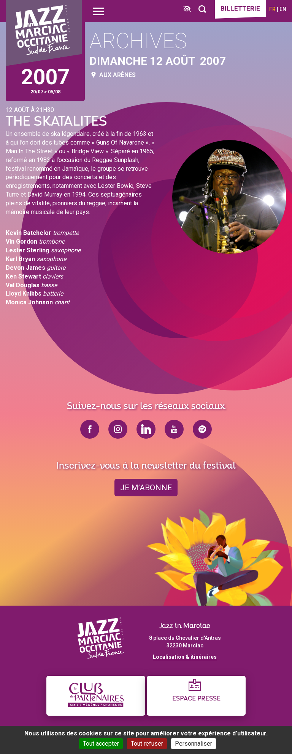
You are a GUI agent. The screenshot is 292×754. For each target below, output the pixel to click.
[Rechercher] (202, 9)
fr (272, 9)
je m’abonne (146, 487)
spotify (202, 429)
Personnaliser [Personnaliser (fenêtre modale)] (193, 743)
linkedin (146, 429)
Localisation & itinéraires (185, 657)
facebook (89, 429)
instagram (117, 429)
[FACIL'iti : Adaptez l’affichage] (187, 9)
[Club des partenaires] (95, 696)
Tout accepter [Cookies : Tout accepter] (101, 743)
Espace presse (196, 699)
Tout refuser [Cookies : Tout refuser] (147, 743)
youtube (174, 429)
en (282, 9)
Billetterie (240, 8)
